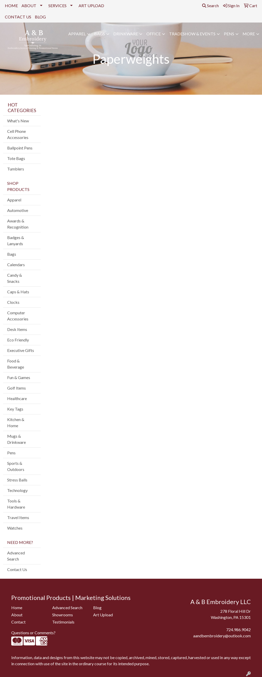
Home (16, 607)
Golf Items (16, 387)
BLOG (40, 16)
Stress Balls (17, 479)
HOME (11, 5)
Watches (15, 527)
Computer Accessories (17, 315)
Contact (18, 621)
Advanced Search (16, 555)
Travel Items (18, 517)
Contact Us (17, 569)
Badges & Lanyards (15, 240)
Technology (17, 490)
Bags (99, 33)
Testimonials (63, 621)
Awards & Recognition (17, 223)
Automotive (17, 210)
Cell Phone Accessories (17, 134)
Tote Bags (16, 158)
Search (210, 5)
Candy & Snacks (14, 278)
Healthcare (17, 398)
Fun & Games (18, 377)
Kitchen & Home (15, 422)
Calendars (16, 264)
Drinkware (125, 33)
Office (153, 33)
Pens (229, 33)
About (17, 614)
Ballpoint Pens (19, 147)
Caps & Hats (18, 291)
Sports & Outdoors (15, 466)
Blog (97, 607)
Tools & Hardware (16, 503)
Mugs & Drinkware (16, 439)
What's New (18, 120)
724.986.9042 (238, 629)
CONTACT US (18, 16)
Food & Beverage (15, 363)
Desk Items (17, 329)
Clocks (13, 302)
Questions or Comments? (33, 632)
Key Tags (15, 408)
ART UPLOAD (91, 5)
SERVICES (57, 5)
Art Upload (103, 614)
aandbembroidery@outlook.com (222, 635)
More (249, 33)
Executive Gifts (20, 350)
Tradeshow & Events (192, 33)
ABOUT (28, 5)
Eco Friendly (18, 339)
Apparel (77, 33)
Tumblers (15, 168)
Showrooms (62, 614)
